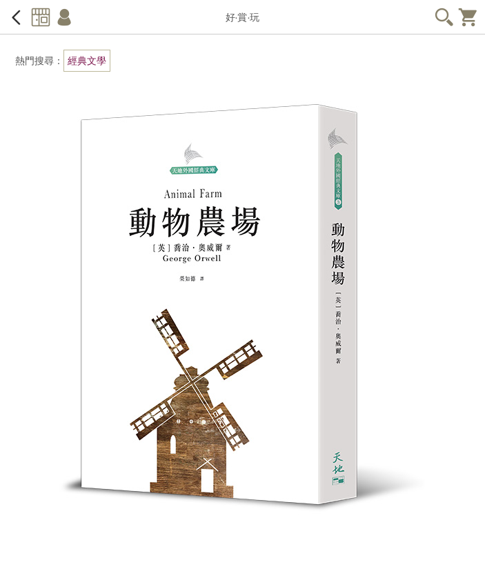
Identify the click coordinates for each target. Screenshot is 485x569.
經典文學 (87, 60)
